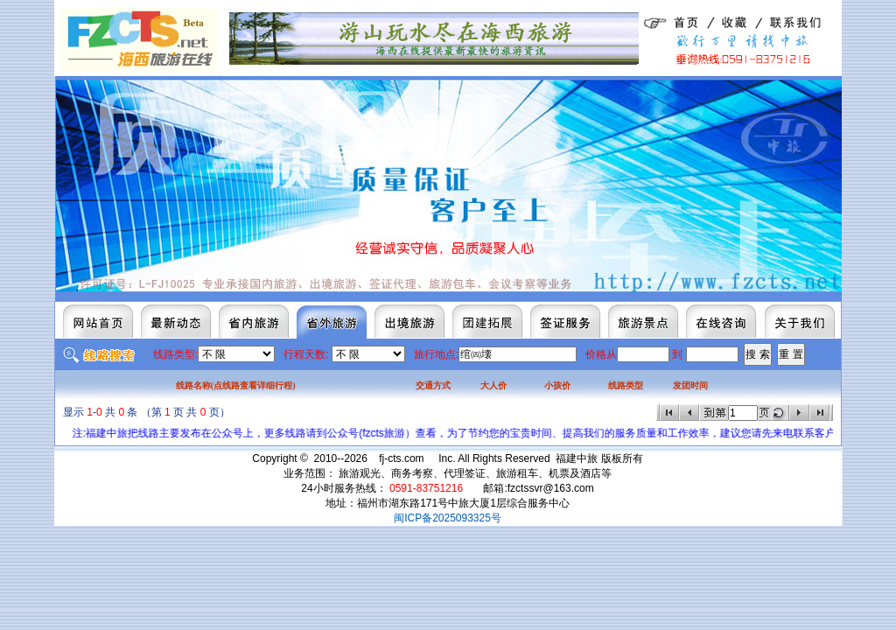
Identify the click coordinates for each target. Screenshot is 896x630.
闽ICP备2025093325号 (447, 518)
